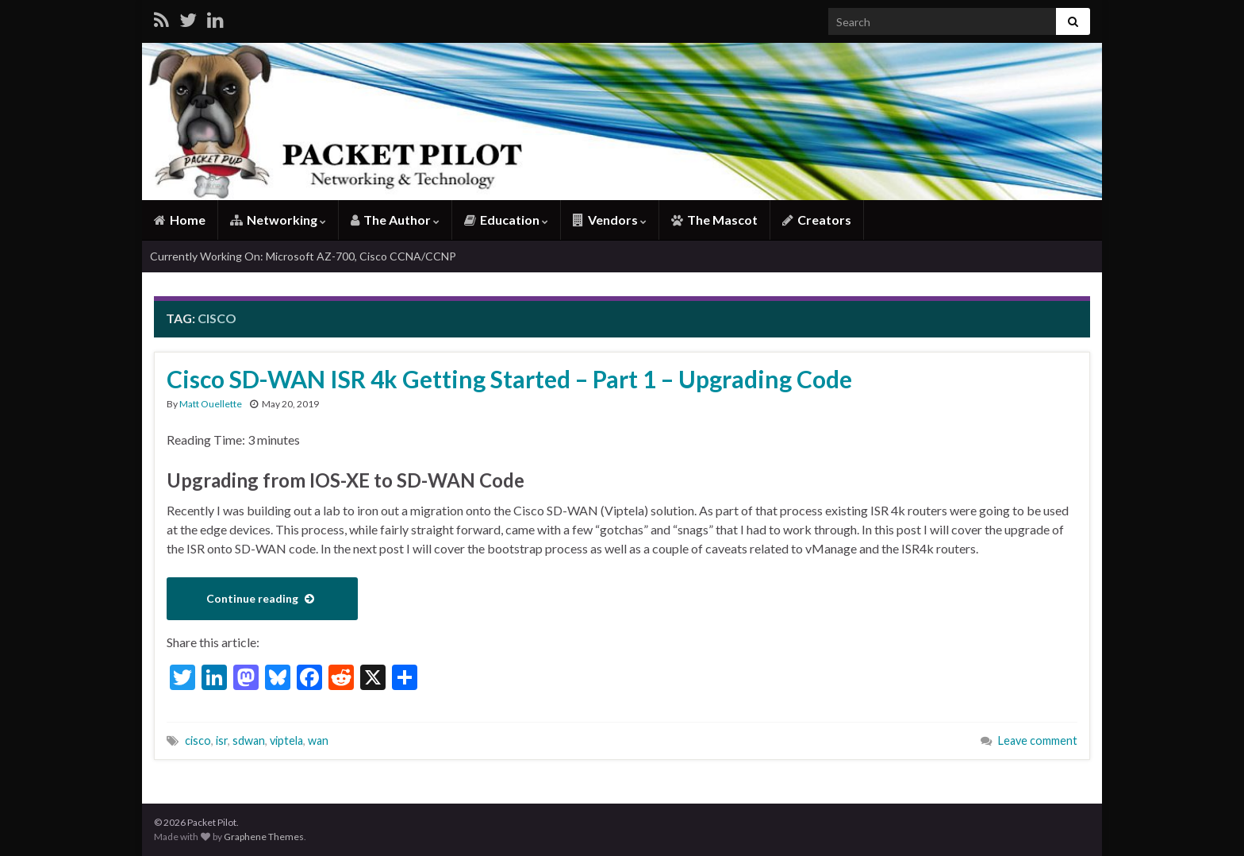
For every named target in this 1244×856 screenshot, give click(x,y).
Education (506, 219)
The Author (395, 219)
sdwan (248, 740)
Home (179, 219)
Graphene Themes (264, 837)
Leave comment (1037, 740)
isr (222, 740)
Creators (816, 219)
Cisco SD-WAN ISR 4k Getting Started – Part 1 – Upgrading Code (509, 378)
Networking (278, 219)
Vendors (610, 219)
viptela (286, 740)
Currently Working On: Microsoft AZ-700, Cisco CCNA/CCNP (303, 256)
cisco (198, 740)
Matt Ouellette (210, 404)
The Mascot (714, 219)
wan (318, 740)
